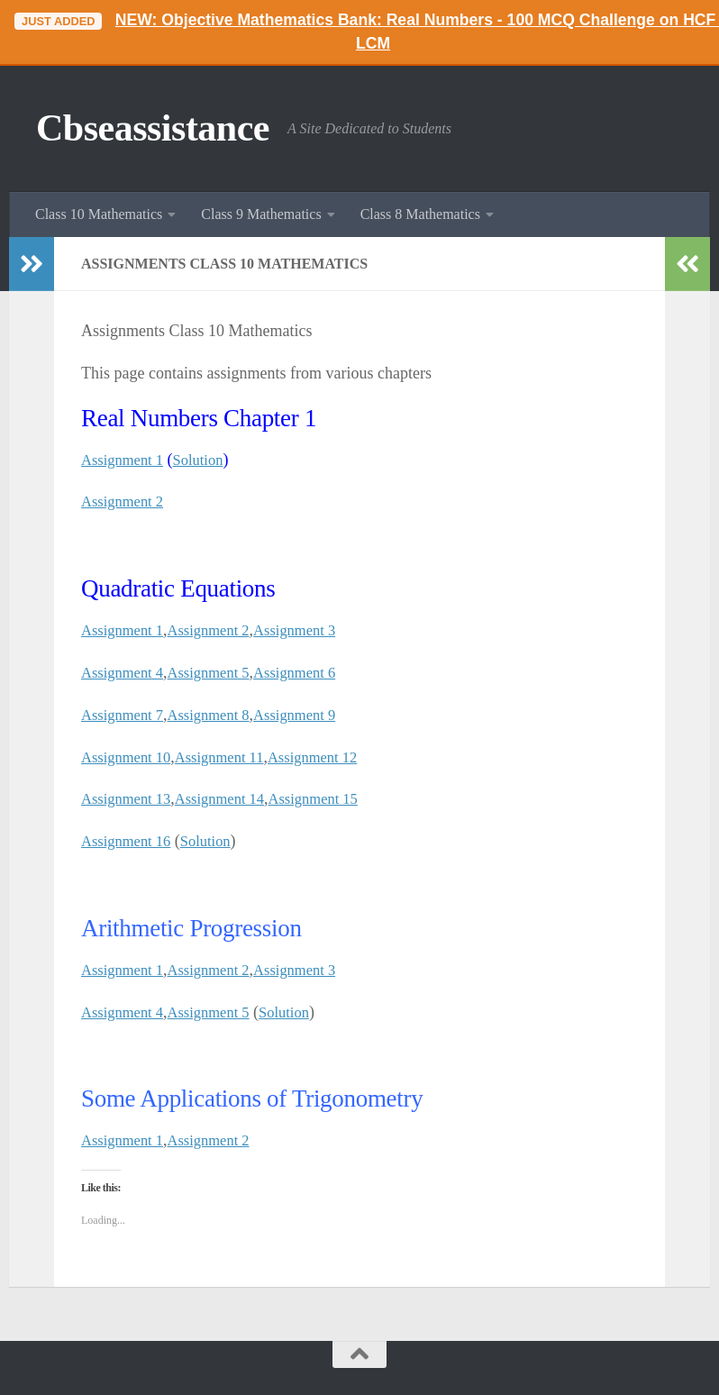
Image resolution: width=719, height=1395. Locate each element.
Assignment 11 (231, 757)
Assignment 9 (313, 715)
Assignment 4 (126, 672)
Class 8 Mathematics (420, 214)
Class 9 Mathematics (261, 214)
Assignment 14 (232, 798)
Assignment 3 (313, 630)
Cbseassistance (152, 128)
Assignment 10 (130, 757)
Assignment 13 (130, 798)
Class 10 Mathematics (98, 214)
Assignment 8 (220, 715)
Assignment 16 (130, 841)
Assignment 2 (126, 501)
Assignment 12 (333, 757)
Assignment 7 (126, 715)
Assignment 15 (334, 798)
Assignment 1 (126, 460)
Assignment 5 (220, 672)
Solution (207, 460)
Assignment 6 (313, 672)
